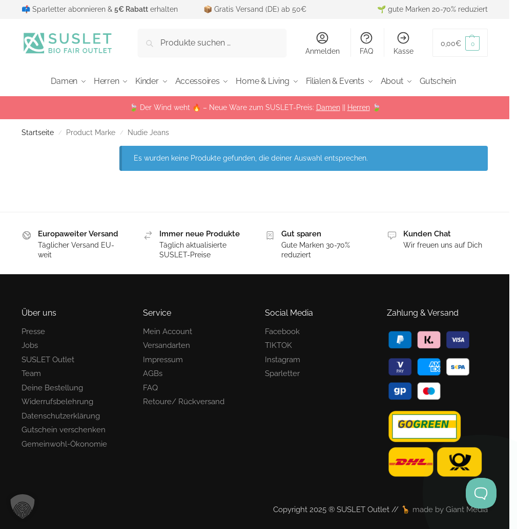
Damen (328, 105)
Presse (33, 329)
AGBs (152, 371)
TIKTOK (278, 342)
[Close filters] (94, 149)
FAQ (366, 43)
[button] (460, 43)
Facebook (282, 329)
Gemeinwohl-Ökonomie (64, 441)
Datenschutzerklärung (61, 413)
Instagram (282, 357)
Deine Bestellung (52, 385)
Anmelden (322, 43)
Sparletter (282, 371)
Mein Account (167, 329)
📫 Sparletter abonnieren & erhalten (100, 9)
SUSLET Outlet (48, 357)
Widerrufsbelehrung (57, 399)
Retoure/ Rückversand (183, 399)
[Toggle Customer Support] (481, 493)
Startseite (38, 130)
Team (31, 371)
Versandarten (166, 342)
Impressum (163, 357)
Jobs (30, 342)
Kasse (403, 43)
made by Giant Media (450, 507)
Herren (358, 105)
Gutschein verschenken (64, 427)
